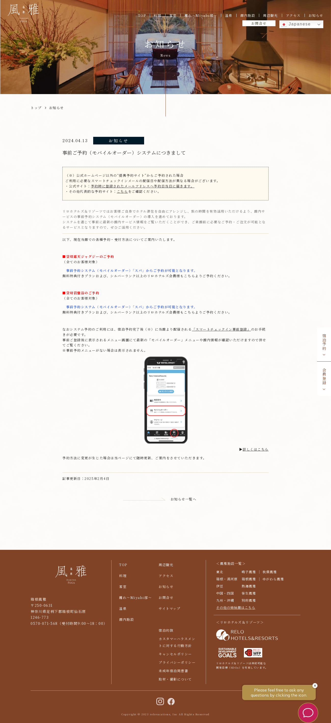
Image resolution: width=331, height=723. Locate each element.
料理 (157, 15)
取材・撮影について (175, 681)
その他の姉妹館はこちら (235, 609)
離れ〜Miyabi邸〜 (201, 15)
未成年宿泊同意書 (173, 673)
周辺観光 (270, 15)
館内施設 (247, 15)
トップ (36, 107)
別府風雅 (249, 602)
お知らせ (316, 15)
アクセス (293, 15)
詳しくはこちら (256, 449)
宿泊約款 (166, 632)
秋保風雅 (270, 574)
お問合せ (258, 23)
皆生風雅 (249, 595)
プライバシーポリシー (177, 664)
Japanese (296, 24)
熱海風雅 (249, 588)
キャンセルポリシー (175, 656)
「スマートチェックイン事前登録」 (221, 329)
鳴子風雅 (249, 574)
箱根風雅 (249, 581)
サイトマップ (169, 610)
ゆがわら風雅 (273, 581)
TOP (142, 15)
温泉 (228, 15)
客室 (173, 15)
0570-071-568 (44, 625)
